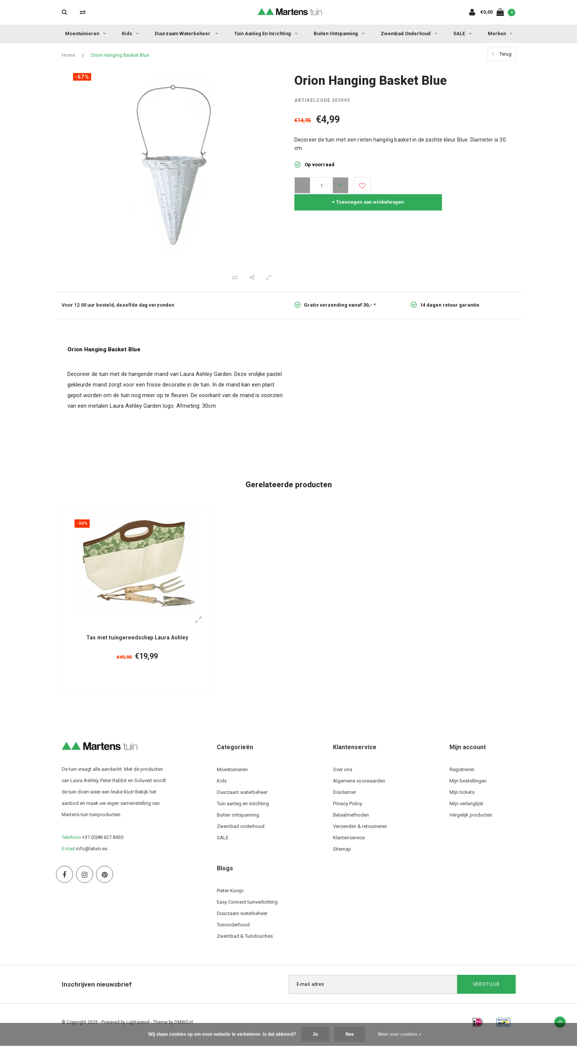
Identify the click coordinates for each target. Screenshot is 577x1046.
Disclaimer (344, 797)
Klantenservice (349, 842)
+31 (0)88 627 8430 (102, 842)
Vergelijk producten (470, 820)
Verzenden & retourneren (360, 831)
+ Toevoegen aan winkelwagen (442, 185)
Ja (315, 1034)
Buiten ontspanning (339, 33)
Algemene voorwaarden (359, 786)
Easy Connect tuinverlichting (247, 907)
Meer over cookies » (399, 1034)
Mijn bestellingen (468, 786)
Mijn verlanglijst (466, 808)
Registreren (461, 774)
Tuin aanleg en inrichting (265, 33)
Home (68, 55)
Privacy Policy (347, 808)
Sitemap (342, 854)
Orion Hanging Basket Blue (120, 55)
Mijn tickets (461, 797)
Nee (349, 1034)
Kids (130, 33)
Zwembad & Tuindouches (245, 941)
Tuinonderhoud (233, 929)
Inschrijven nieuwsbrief (97, 989)
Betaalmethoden (351, 820)
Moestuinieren (85, 33)
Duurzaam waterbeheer (186, 33)
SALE (462, 33)
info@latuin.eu (91, 853)
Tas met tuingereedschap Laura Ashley (137, 638)
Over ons (342, 774)
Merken (500, 33)
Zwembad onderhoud (409, 33)
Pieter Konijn (230, 895)
